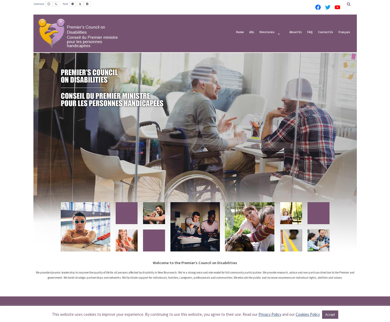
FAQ (310, 32)
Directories (267, 32)
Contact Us (325, 32)
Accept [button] (330, 314)
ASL (251, 32)
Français (344, 32)
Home (240, 32)
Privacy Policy (269, 314)
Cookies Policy (308, 314)
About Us (295, 32)
